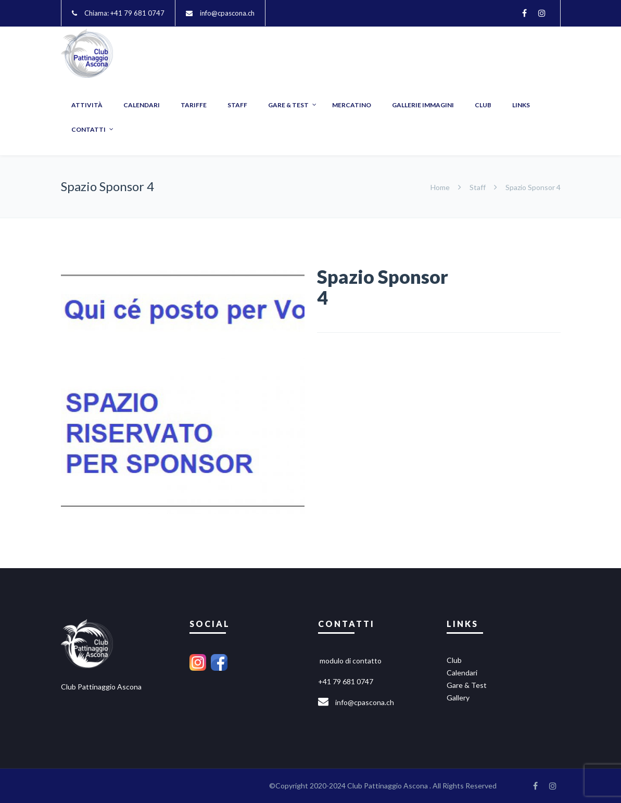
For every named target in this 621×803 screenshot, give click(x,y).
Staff (477, 187)
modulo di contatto (351, 660)
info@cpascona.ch (227, 13)
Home (440, 187)
